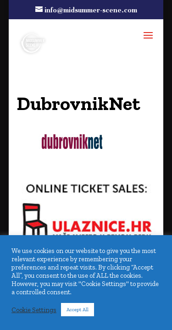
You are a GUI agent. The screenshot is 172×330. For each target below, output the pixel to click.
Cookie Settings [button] (33, 310)
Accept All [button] (78, 310)
